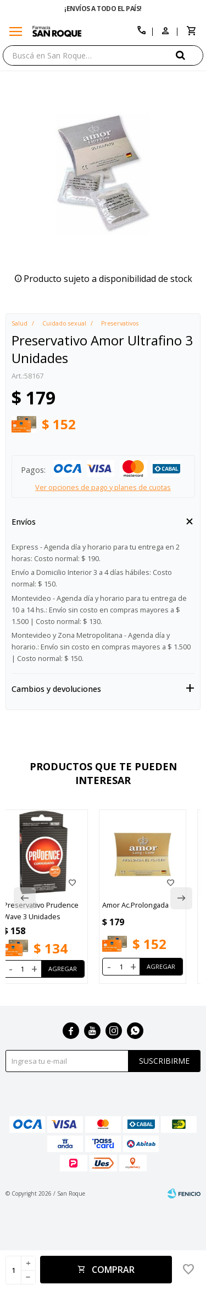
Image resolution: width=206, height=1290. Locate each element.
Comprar (113, 1270)
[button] (189, 55)
